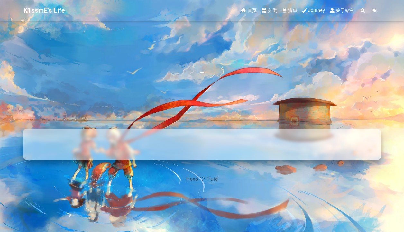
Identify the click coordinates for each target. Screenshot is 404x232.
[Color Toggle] (375, 10)
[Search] (363, 10)
